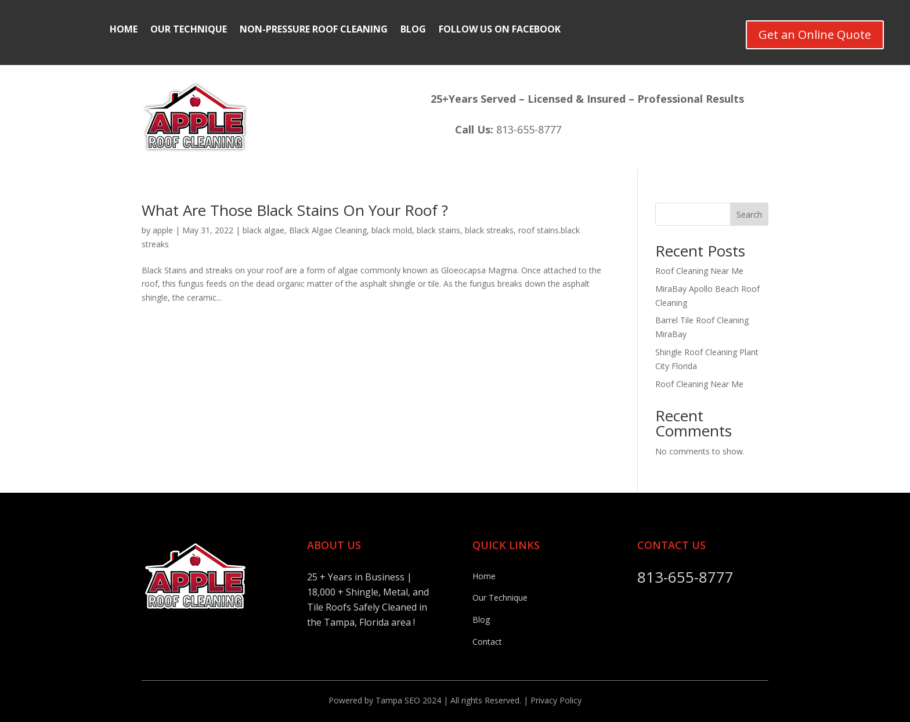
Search (749, 214)
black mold (391, 230)
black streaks (489, 230)
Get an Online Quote (815, 34)
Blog (413, 30)
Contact (487, 641)
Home (124, 30)
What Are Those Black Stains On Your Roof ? (295, 210)
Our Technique (188, 30)
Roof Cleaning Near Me (699, 270)
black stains (438, 230)
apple (163, 230)
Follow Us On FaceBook (500, 30)
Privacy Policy (556, 700)
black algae (263, 230)
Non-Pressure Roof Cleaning (314, 30)
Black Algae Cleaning (328, 230)
